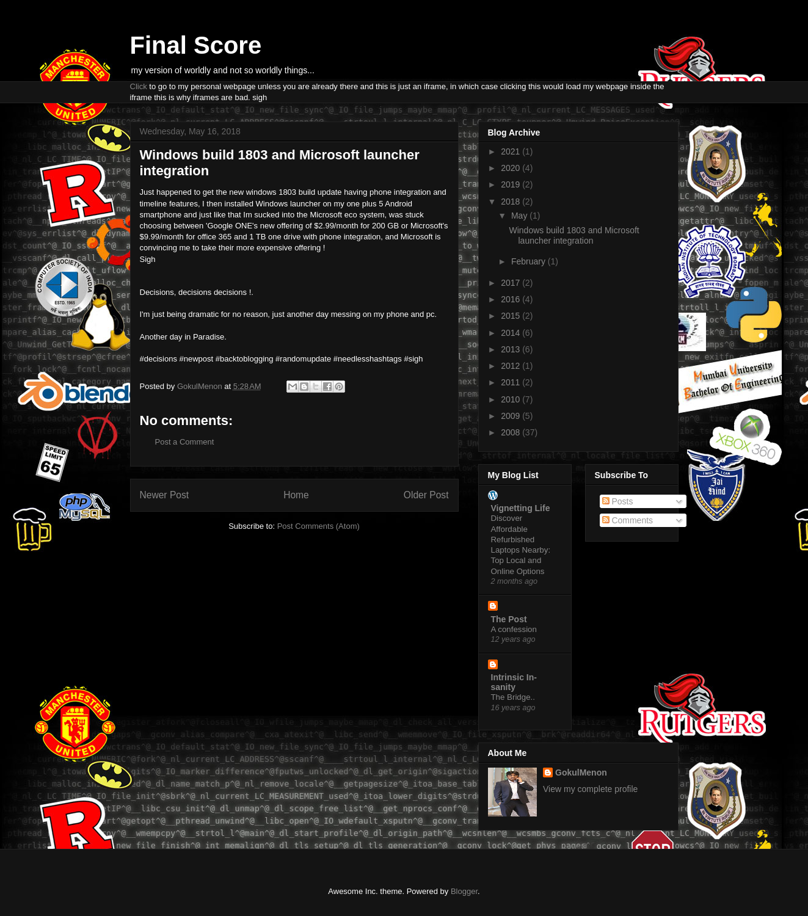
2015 (511, 316)
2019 (511, 184)
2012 (511, 366)
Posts (617, 501)
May (520, 215)
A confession (514, 629)
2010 (511, 399)
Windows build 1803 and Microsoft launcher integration (574, 235)
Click (138, 86)
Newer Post (164, 495)
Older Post (426, 495)
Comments (627, 520)
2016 (511, 299)
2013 (511, 349)
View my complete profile (590, 789)
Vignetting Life (520, 508)
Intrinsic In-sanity (514, 682)
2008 (511, 432)
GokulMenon (581, 772)
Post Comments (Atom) (318, 526)
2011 (511, 382)
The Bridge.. (513, 697)
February (529, 261)
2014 (511, 333)
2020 (511, 168)
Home (296, 495)
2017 (511, 283)
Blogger (464, 891)
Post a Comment (184, 441)
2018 (511, 201)
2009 (511, 416)
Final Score (196, 45)
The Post (509, 619)
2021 (511, 151)
